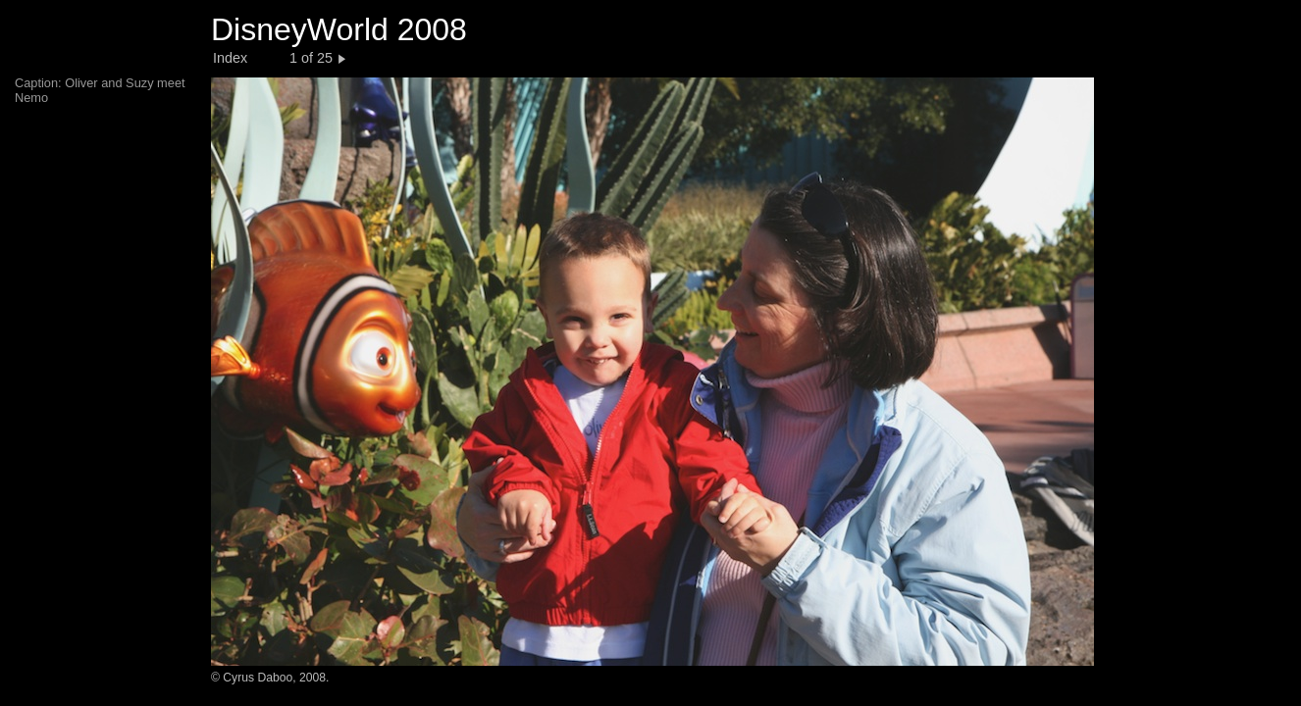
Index (230, 58)
